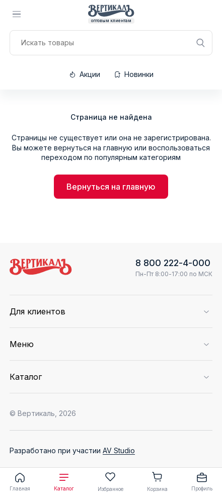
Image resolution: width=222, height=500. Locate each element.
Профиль (201, 481)
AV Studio (119, 450)
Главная (20, 481)
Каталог (64, 481)
